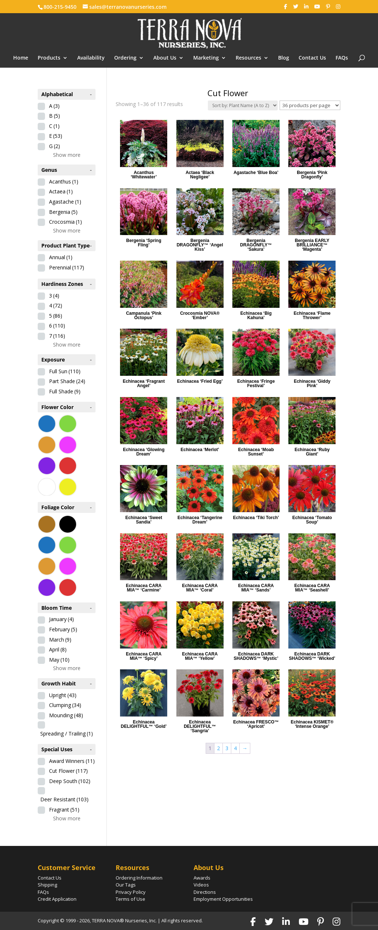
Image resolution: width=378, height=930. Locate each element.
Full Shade (65, 391)
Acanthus (63, 181)
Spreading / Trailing (66, 733)
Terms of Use (130, 899)
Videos (201, 884)
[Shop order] (243, 105)
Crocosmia (65, 221)
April (58, 649)
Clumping (65, 705)
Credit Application (57, 899)
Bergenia (63, 211)
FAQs (342, 58)
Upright (62, 695)
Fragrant (64, 809)
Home (20, 58)
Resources (248, 58)
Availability (91, 58)
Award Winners (72, 760)
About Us (164, 58)
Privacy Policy (131, 892)
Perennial (66, 267)
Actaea (61, 191)
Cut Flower (68, 770)
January (61, 619)
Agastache (65, 201)
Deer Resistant (64, 799)
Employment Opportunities (223, 899)
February (63, 629)
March (60, 639)
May (59, 659)
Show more (67, 154)
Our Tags (126, 884)
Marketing (206, 58)
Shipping (47, 884)
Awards (202, 877)
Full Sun (65, 371)
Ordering (125, 58)
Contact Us (312, 58)
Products (49, 58)
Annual (60, 257)
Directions (205, 892)
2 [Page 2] (218, 748)
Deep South (69, 781)
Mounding (66, 715)
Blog (283, 58)
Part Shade (67, 381)
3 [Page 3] (226, 748)
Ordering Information (139, 877)
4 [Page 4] (235, 748)
